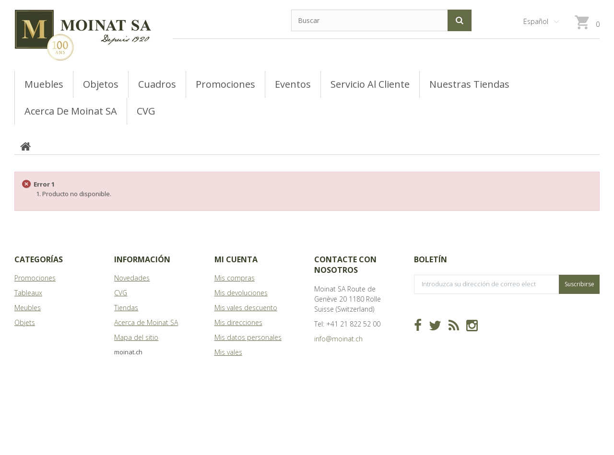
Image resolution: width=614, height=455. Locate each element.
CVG (120, 292)
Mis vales (228, 352)
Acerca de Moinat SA (146, 322)
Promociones (35, 277)
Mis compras (234, 277)
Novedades (132, 277)
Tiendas (126, 307)
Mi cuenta (236, 259)
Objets (24, 322)
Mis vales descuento (245, 307)
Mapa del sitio (136, 337)
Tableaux (28, 292)
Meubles (27, 307)
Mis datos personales (248, 337)
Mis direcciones (238, 322)
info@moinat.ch (338, 338)
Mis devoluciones (241, 292)
